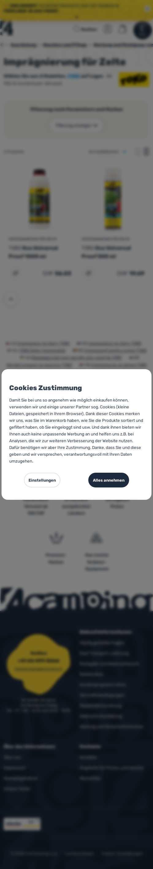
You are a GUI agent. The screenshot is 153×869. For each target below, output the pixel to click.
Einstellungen (42, 480)
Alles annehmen (108, 480)
